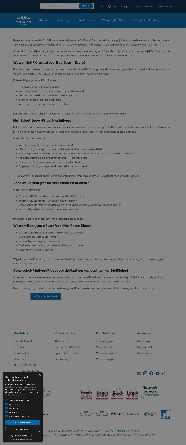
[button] (22, 436)
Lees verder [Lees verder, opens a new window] (21, 395)
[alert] (93, 222)
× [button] (40, 375)
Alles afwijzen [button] (22, 429)
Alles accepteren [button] (23, 422)
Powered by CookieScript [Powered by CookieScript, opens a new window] (22, 439)
